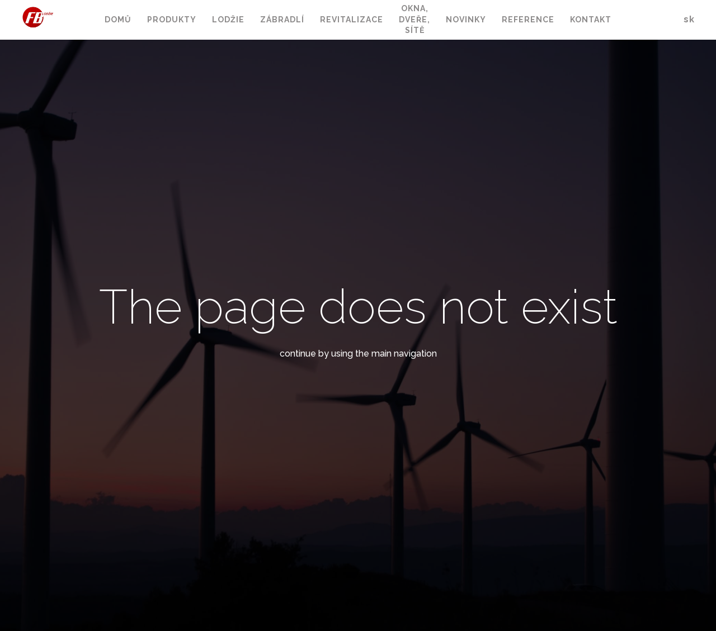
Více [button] (554, 20)
